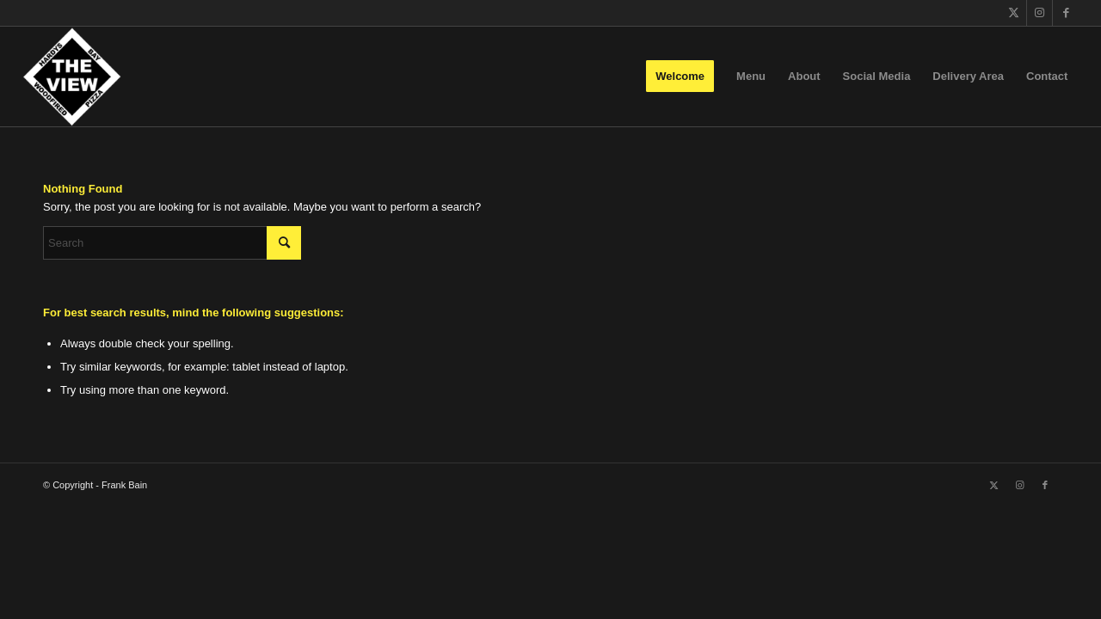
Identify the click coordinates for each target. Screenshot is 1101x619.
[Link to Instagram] (1039, 13)
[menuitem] (680, 76)
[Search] (172, 243)
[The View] (71, 76)
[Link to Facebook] (1066, 13)
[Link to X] (1013, 13)
